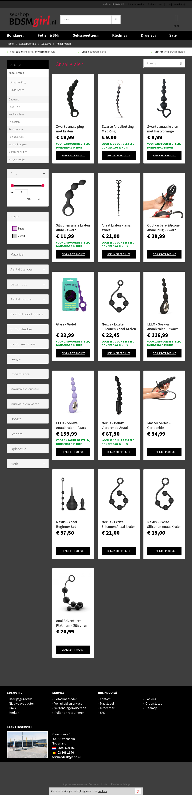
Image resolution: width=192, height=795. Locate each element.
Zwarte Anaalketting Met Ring (118, 128)
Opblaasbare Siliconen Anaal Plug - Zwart (164, 227)
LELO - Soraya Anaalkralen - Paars (71, 425)
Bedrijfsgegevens (20, 699)
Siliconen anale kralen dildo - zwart (73, 227)
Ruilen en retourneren (69, 713)
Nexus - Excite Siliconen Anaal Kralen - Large (119, 326)
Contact (105, 699)
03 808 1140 (63, 752)
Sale (173, 35)
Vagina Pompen (18, 144)
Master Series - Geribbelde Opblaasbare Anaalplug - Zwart (161, 425)
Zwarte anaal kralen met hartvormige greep (162, 129)
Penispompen (16, 129)
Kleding (119, 35)
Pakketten (14, 122)
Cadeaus (14, 99)
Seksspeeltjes (85, 35)
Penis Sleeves (16, 137)
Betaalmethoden (65, 699)
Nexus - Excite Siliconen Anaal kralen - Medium (119, 524)
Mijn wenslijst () (175, 4)
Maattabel (107, 703)
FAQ (102, 713)
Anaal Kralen (16, 73)
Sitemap (151, 708)
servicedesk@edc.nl (66, 757)
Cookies (151, 699)
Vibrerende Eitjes (18, 152)
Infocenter (107, 708)
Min (12, 192)
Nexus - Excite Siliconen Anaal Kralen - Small (164, 524)
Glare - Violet (66, 324)
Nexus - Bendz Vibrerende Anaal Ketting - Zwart (115, 425)
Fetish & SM (48, 35)
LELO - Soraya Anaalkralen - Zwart (162, 326)
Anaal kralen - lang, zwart (116, 227)
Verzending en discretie (70, 708)
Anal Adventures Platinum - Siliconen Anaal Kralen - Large (71, 623)
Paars (21, 228)
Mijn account (155, 4)
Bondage (15, 35)
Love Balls (14, 107)
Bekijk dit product (73, 155)
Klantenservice (136, 4)
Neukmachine (16, 114)
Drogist (148, 35)
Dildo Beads (17, 90)
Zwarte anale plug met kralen (70, 128)
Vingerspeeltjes (17, 159)
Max (29, 199)
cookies (102, 791)
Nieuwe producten (21, 703)
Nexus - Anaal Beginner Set (66, 524)
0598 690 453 (64, 748)
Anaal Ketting (18, 82)
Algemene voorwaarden (75, 784)
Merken (14, 713)
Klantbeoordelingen (121, 784)
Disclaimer (94, 784)
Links (12, 708)
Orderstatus (154, 703)
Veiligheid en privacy (68, 703)
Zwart (21, 236)
